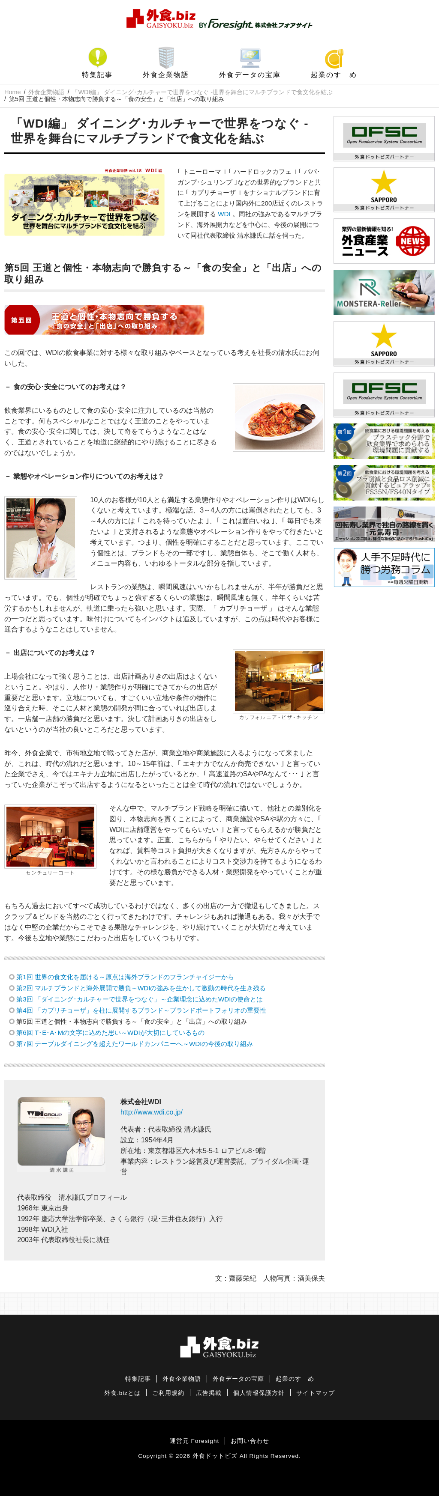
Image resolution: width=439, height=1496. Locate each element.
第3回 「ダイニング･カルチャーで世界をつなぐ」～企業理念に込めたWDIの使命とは (139, 999)
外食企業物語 (166, 74)
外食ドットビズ (215, 1456)
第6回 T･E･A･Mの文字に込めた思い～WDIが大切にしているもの (110, 1032)
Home (12, 92)
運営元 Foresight (194, 1441)
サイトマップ (315, 1393)
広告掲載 (209, 1393)
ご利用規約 (168, 1393)
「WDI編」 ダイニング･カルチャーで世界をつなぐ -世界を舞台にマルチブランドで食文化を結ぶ (202, 92)
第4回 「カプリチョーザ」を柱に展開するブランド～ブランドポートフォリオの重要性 (141, 1010)
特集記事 (97, 74)
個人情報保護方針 (259, 1393)
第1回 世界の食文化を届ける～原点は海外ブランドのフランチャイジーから (125, 976)
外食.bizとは (122, 1393)
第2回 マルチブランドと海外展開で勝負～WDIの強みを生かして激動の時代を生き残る (141, 988)
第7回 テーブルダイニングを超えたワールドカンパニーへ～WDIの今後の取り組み (134, 1043)
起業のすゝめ (334, 74)
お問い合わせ (250, 1441)
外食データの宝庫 (250, 74)
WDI (224, 214)
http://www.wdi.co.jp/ (151, 1112)
